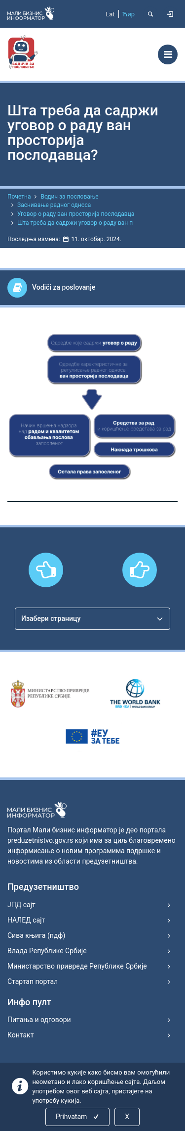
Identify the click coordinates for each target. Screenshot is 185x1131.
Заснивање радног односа (54, 205)
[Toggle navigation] (168, 54)
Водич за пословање (69, 196)
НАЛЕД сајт (26, 920)
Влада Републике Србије (47, 951)
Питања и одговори (39, 1020)
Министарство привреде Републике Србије (77, 966)
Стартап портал (32, 981)
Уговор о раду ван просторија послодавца (75, 213)
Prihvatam (78, 1116)
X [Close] (127, 1117)
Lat (110, 14)
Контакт (20, 1035)
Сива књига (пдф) (36, 935)
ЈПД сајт (21, 905)
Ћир (128, 14)
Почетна (19, 196)
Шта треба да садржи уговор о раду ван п (75, 222)
